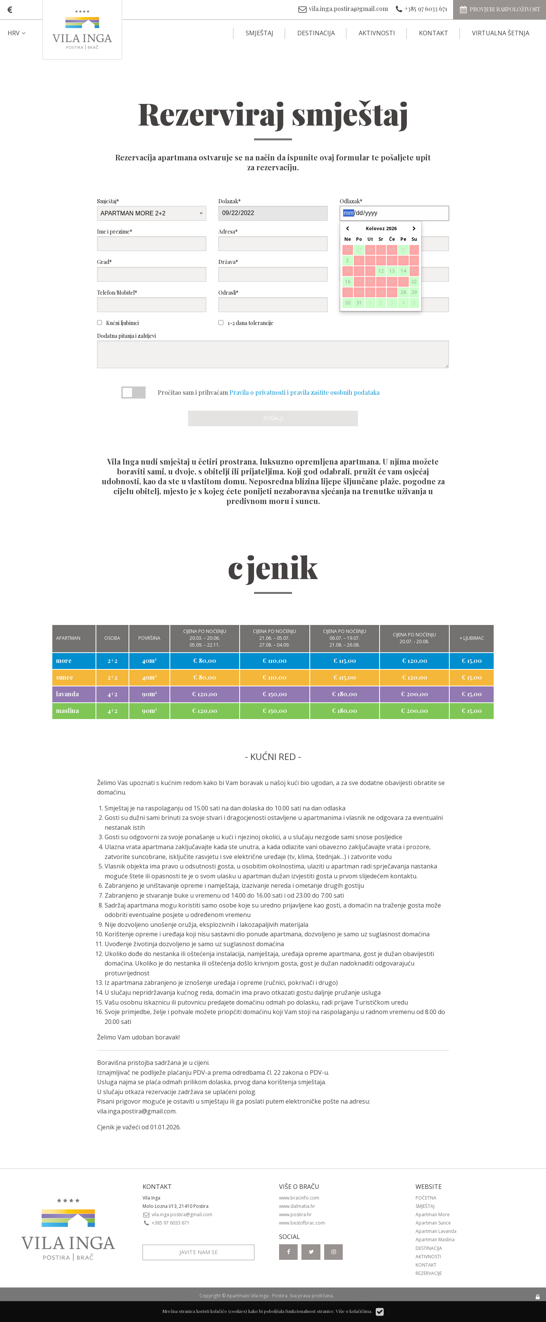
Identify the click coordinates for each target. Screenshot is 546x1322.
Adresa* (273, 239)
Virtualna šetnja (500, 33)
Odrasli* (273, 300)
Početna (426, 1198)
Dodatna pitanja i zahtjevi (273, 350)
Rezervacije (429, 1273)
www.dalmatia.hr (297, 1206)
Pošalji (273, 418)
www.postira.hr (295, 1214)
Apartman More (433, 1214)
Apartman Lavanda (436, 1231)
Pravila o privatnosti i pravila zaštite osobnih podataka (304, 392)
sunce (64, 677)
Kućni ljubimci (118, 323)
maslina (67, 710)
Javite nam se (198, 1252)
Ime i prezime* (151, 239)
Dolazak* (273, 209)
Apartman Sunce (433, 1223)
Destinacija (316, 33)
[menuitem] (23, 33)
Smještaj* (151, 209)
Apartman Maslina (435, 1239)
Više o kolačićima (353, 1311)
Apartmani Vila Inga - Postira (257, 1295)
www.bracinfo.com (299, 1198)
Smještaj (259, 33)
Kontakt (433, 33)
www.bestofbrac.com (302, 1223)
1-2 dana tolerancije (245, 323)
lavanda (67, 694)
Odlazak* (394, 209)
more (64, 660)
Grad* (151, 269)
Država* (273, 269)
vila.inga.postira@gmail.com (136, 1111)
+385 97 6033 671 (166, 1223)
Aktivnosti (377, 33)
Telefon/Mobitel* (151, 300)
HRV (18, 33)
